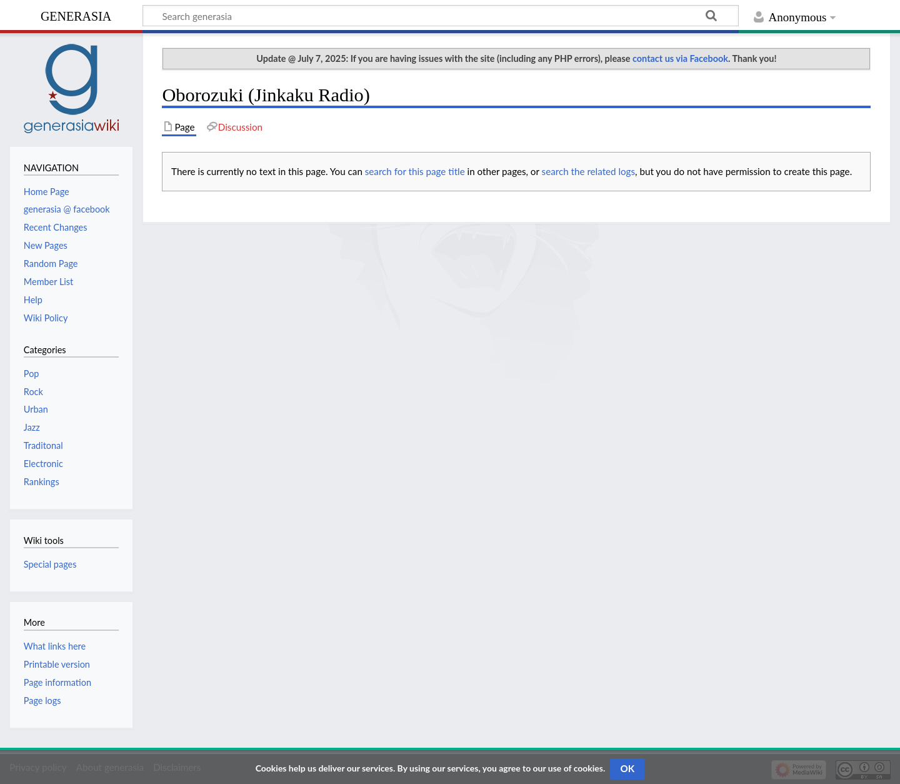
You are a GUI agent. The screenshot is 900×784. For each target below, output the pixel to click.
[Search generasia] (440, 16)
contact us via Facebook (680, 58)
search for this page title (415, 171)
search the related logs (589, 171)
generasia (76, 14)
